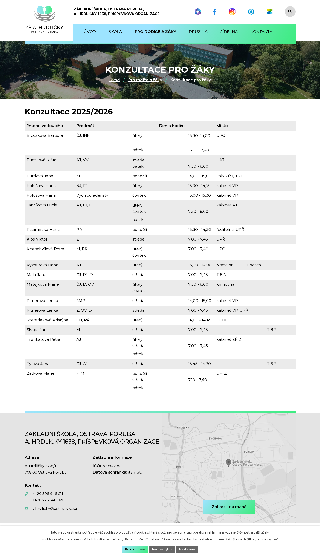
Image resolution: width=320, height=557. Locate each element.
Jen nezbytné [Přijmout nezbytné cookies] (162, 549)
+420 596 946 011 (47, 493)
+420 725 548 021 (47, 500)
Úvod (114, 80)
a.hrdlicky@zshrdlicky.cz (54, 508)
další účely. (261, 532)
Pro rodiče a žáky (145, 80)
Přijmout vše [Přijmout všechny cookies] (134, 549)
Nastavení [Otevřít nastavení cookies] (187, 549)
